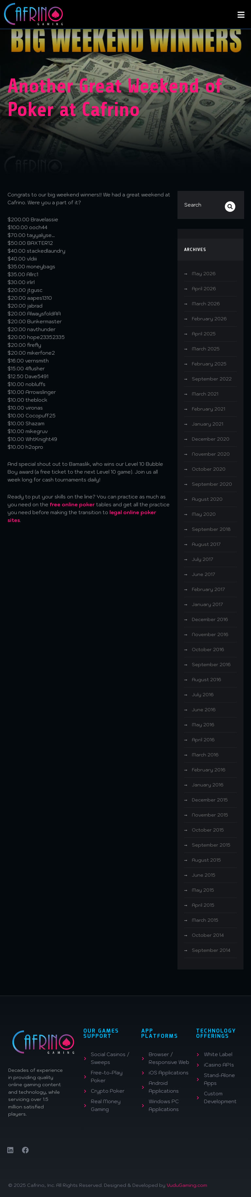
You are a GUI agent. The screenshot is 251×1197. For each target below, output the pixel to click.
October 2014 (208, 935)
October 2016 (208, 649)
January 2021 (207, 424)
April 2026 (204, 289)
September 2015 (211, 845)
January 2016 (208, 785)
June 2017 (203, 574)
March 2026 (206, 304)
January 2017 (207, 604)
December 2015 (210, 800)
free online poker (72, 504)
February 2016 (209, 770)
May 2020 (204, 514)
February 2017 (208, 589)
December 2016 (210, 619)
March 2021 (205, 394)
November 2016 (210, 634)
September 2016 (211, 664)
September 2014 (211, 950)
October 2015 (208, 830)
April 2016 (203, 740)
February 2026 (209, 319)
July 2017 (202, 559)
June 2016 (204, 710)
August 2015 (206, 860)
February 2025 (209, 364)
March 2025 (206, 349)
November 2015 (210, 815)
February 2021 (208, 409)
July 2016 (203, 695)
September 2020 (212, 484)
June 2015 (203, 875)
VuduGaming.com (187, 1185)
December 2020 (210, 439)
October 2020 (209, 469)
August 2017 (206, 544)
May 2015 (203, 890)
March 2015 (205, 920)
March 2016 (205, 755)
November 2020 (211, 454)
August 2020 (207, 499)
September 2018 (211, 529)
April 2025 (204, 334)
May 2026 (204, 274)
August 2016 (206, 680)
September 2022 (212, 379)
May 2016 (203, 725)
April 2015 (203, 905)
